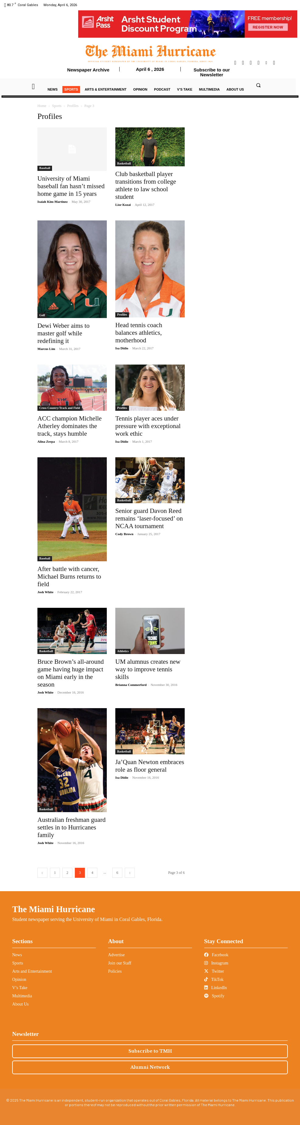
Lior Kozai (123, 204)
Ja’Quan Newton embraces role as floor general (149, 765)
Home (41, 106)
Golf (42, 315)
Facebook (216, 955)
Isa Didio (121, 348)
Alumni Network (150, 1067)
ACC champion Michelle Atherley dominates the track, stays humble (69, 426)
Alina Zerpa (46, 441)
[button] (258, 85)
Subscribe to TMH (150, 1051)
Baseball (44, 168)
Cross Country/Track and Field (59, 408)
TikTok (214, 979)
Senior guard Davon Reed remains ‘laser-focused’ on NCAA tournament (149, 518)
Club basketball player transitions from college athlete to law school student (145, 185)
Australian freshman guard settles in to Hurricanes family (71, 827)
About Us (20, 1004)
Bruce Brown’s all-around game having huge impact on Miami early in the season (70, 673)
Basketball (124, 163)
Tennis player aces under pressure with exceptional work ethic (148, 426)
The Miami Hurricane (53, 909)
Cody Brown (124, 534)
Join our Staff (119, 963)
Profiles (72, 106)
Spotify (214, 996)
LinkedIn (215, 987)
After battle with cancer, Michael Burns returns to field (69, 576)
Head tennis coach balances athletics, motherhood (138, 332)
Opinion (19, 979)
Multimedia (22, 996)
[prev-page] (42, 873)
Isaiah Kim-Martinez (52, 201)
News (17, 955)
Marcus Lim (46, 349)
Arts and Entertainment (32, 971)
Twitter (214, 971)
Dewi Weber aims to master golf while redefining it (63, 333)
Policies (114, 971)
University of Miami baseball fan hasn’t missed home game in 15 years (71, 186)
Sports (56, 106)
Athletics (123, 651)
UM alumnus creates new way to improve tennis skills (147, 669)
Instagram (216, 963)
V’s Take (19, 987)
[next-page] (130, 873)
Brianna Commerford (131, 685)
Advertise (116, 955)
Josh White (45, 592)
